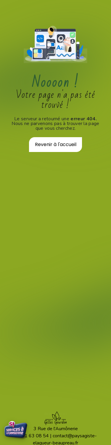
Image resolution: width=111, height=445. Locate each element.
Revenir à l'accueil (55, 144)
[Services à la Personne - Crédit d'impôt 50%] (16, 431)
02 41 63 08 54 (32, 436)
